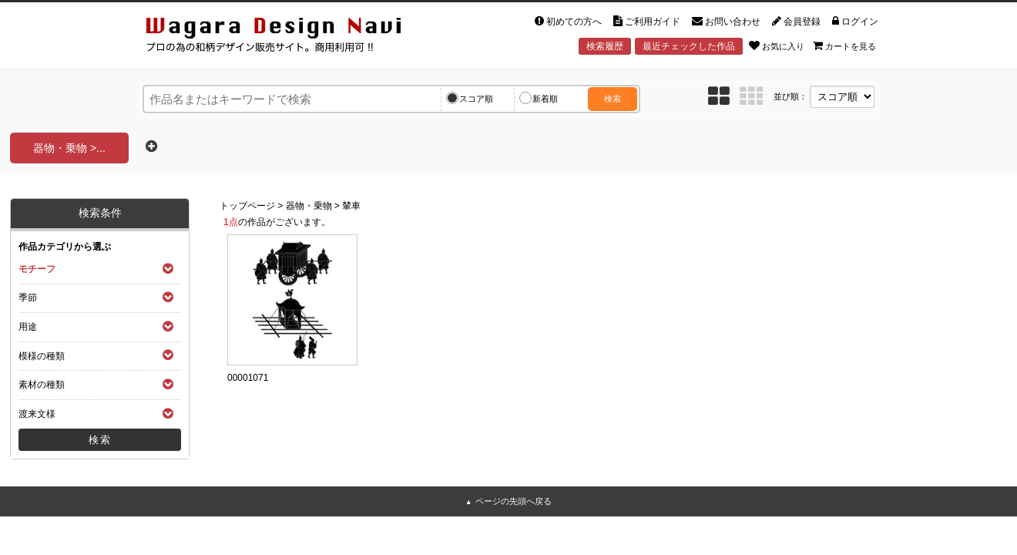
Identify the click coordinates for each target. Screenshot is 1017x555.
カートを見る (844, 45)
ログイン (855, 21)
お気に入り (776, 45)
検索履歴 (604, 46)
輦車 (351, 205)
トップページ (247, 205)
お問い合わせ (726, 21)
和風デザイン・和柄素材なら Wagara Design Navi (287, 37)
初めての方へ (568, 21)
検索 (612, 98)
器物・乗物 (309, 205)
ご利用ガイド (646, 21)
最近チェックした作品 (689, 46)
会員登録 (796, 21)
